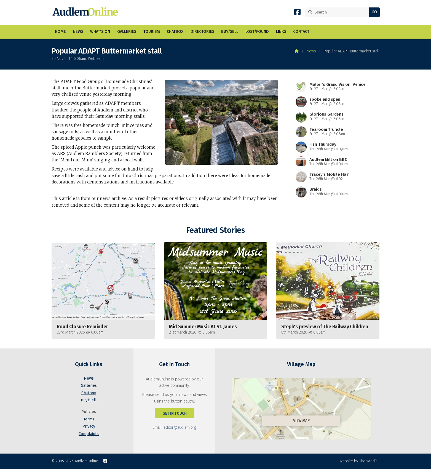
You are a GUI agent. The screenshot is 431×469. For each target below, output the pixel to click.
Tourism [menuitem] (151, 31)
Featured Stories (215, 230)
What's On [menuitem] (100, 31)
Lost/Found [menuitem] (257, 31)
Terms (88, 419)
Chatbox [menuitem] (175, 31)
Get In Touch (174, 413)
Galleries (89, 385)
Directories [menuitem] (202, 31)
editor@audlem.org (180, 427)
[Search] (339, 12)
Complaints (89, 433)
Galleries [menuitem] (126, 31)
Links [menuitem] (281, 31)
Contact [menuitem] (301, 31)
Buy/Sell (89, 400)
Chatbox (88, 393)
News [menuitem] (78, 31)
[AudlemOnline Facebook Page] (297, 13)
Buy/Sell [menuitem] (229, 31)
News (311, 51)
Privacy (88, 426)
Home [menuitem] (60, 31)
